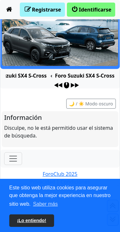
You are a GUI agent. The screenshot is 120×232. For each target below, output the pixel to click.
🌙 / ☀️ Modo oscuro (91, 104)
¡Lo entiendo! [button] (31, 220)
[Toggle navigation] (13, 158)
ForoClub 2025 (60, 174)
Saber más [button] (45, 204)
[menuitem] (9, 9)
